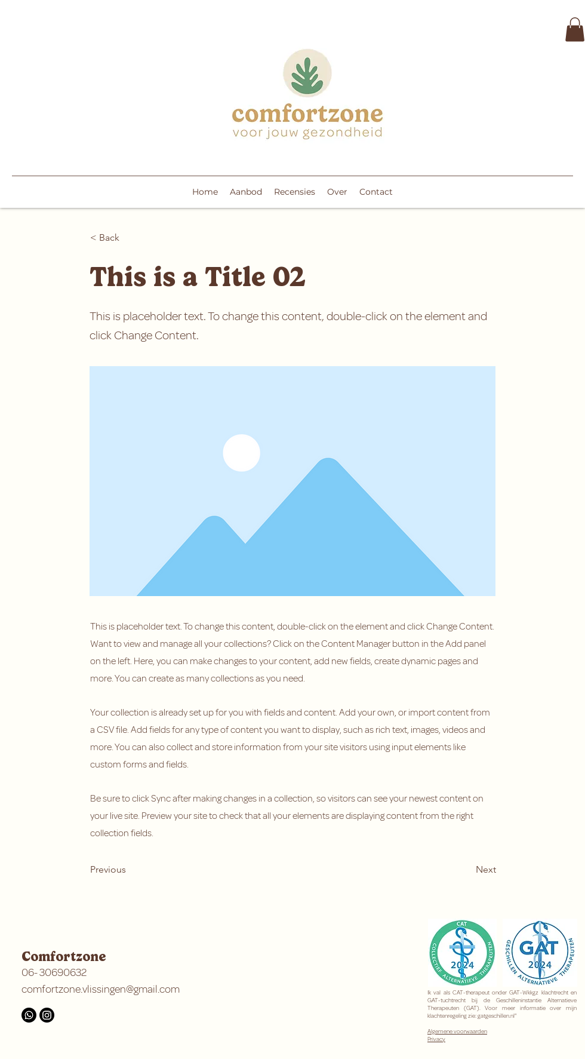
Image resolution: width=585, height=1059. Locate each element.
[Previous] (129, 870)
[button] (575, 29)
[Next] (466, 870)
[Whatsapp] (28, 1015)
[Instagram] (46, 1015)
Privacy (436, 1039)
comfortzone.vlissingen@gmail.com (100, 989)
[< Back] (129, 238)
